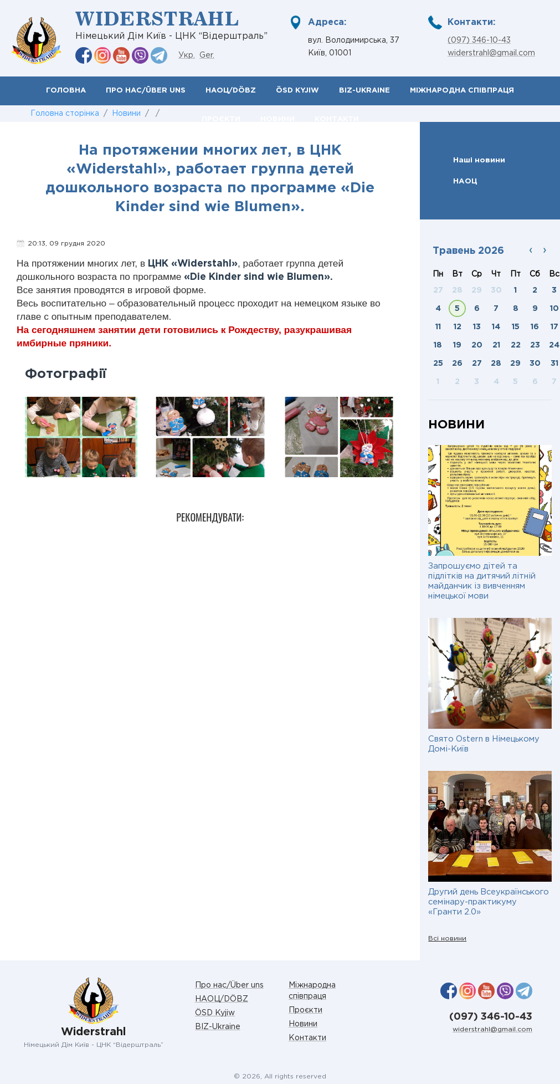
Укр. (186, 55)
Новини (126, 113)
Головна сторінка (64, 113)
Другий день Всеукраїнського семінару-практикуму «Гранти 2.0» (488, 902)
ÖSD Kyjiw (297, 91)
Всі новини (447, 938)
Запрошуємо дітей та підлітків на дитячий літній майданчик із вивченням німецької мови (482, 581)
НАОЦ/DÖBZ (230, 91)
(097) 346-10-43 (479, 40)
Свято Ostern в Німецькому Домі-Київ (484, 744)
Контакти (307, 1038)
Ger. (206, 55)
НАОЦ (465, 181)
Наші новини (479, 160)
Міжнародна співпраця (462, 91)
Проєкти (305, 1010)
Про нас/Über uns (146, 91)
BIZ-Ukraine (364, 91)
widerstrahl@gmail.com (491, 53)
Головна (66, 91)
